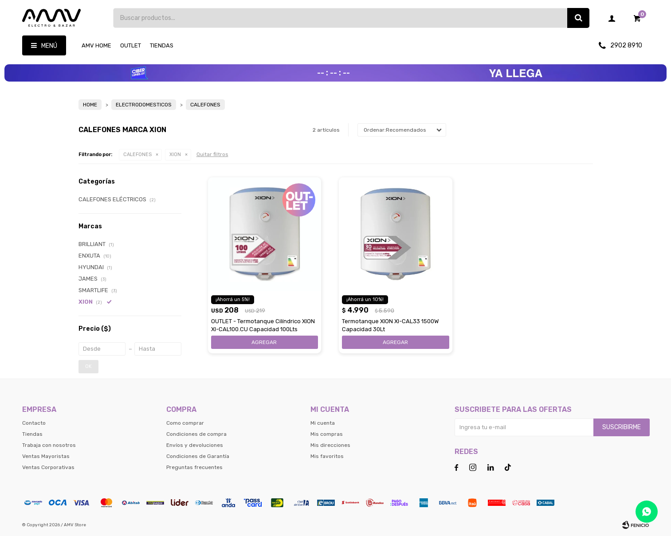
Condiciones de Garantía (197, 456)
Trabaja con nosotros (49, 445)
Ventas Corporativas (48, 467)
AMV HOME (96, 45)
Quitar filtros (212, 154)
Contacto (34, 423)
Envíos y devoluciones (194, 445)
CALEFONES (137, 154)
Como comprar (185, 423)
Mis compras (326, 434)
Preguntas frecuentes (194, 467)
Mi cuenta (322, 423)
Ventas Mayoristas (46, 456)
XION (175, 154)
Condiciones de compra (196, 434)
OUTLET (130, 45)
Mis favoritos (327, 456)
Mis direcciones (330, 445)
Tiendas (161, 45)
